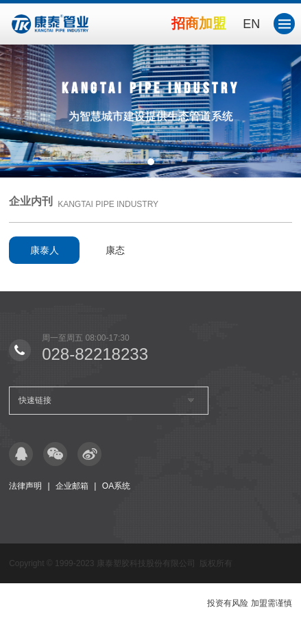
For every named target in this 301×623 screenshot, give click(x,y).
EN (251, 24)
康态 (115, 250)
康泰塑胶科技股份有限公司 (146, 563)
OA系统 (116, 486)
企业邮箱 (72, 486)
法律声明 (25, 486)
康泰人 (44, 250)
